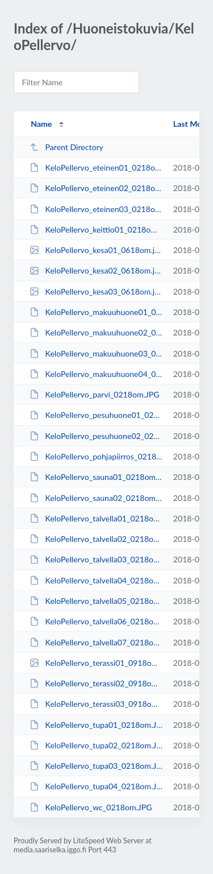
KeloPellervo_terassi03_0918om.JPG (96, 704)
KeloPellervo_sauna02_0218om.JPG (96, 498)
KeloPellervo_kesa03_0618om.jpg (96, 291)
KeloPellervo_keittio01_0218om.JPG (96, 229)
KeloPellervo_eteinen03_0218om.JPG (96, 209)
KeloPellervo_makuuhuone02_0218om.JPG (96, 332)
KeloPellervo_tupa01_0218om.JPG (96, 725)
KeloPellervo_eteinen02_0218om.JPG (96, 188)
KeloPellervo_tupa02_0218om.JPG (96, 745)
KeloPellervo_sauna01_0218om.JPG (96, 477)
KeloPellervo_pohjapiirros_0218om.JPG (96, 456)
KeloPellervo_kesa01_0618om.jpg (96, 250)
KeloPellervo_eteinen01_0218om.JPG (96, 167)
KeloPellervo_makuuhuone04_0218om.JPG (96, 374)
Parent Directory (66, 147)
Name (41, 124)
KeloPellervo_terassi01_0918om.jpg (96, 663)
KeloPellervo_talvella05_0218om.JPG (96, 601)
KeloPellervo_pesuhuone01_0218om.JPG (96, 415)
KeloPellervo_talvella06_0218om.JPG (96, 621)
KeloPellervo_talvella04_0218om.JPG (96, 580)
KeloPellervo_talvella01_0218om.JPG (96, 518)
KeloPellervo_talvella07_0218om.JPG (96, 642)
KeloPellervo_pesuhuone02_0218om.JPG (96, 436)
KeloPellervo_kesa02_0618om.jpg (96, 270)
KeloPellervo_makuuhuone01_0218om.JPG (96, 312)
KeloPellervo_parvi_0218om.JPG (94, 394)
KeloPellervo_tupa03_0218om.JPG (96, 766)
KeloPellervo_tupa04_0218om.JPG (96, 786)
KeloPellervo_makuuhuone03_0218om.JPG (96, 353)
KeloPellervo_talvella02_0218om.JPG (96, 539)
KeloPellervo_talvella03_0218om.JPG (96, 559)
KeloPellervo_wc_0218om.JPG (91, 807)
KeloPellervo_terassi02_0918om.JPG (96, 683)
